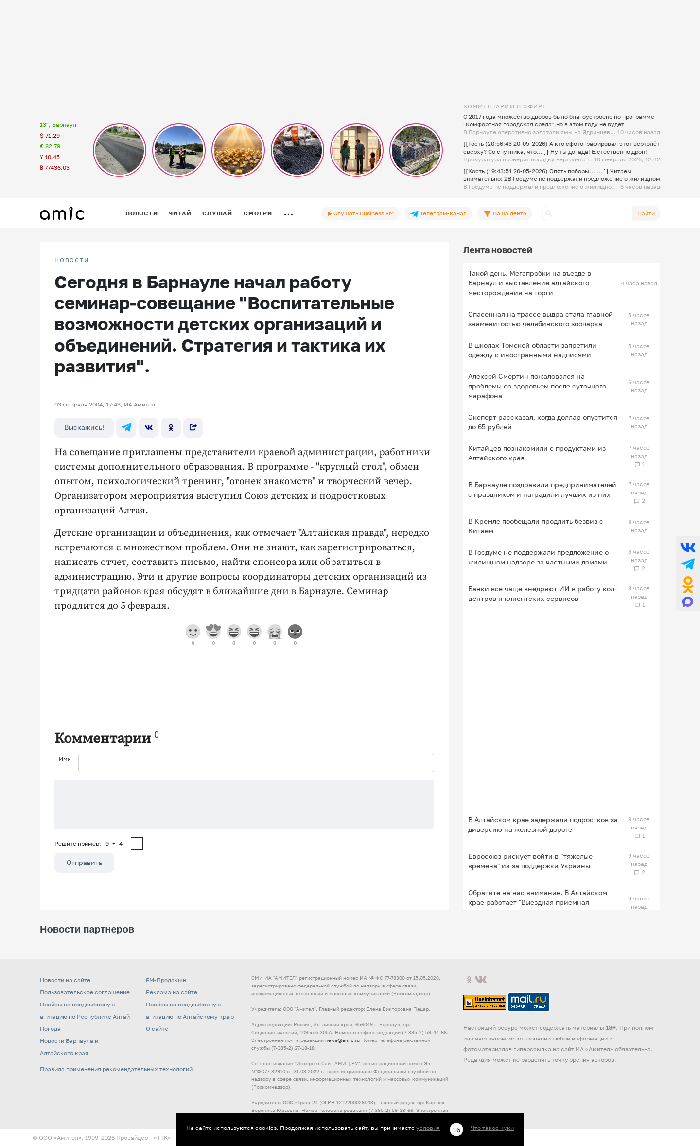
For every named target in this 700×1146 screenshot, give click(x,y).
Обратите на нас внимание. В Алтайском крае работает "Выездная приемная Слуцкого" (537, 902)
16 (456, 1130)
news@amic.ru (342, 1040)
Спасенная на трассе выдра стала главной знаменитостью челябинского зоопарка (540, 319)
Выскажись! (84, 427)
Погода (50, 1028)
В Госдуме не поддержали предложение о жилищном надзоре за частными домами (538, 557)
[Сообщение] (244, 804)
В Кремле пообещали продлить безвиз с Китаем (535, 526)
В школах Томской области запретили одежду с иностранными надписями (532, 350)
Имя (65, 758)
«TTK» (162, 1137)
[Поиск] (586, 213)
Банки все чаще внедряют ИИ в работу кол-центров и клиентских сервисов (542, 593)
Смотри (258, 213)
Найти (646, 213)
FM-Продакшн (166, 980)
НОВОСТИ (71, 260)
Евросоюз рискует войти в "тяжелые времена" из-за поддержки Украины (530, 861)
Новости (141, 213)
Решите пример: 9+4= (91, 843)
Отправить (84, 862)
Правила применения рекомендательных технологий (116, 1069)
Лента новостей (497, 250)
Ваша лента (504, 213)
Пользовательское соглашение (85, 992)
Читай (180, 213)
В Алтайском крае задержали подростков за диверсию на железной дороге (543, 824)
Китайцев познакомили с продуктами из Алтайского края (537, 453)
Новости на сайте (65, 980)
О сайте (157, 1028)
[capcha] (137, 843)
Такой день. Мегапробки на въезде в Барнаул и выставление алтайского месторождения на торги (529, 283)
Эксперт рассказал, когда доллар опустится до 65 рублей (542, 422)
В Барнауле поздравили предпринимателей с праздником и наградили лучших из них (542, 489)
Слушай (217, 213)
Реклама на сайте (171, 992)
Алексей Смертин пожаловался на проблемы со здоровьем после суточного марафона (537, 386)
